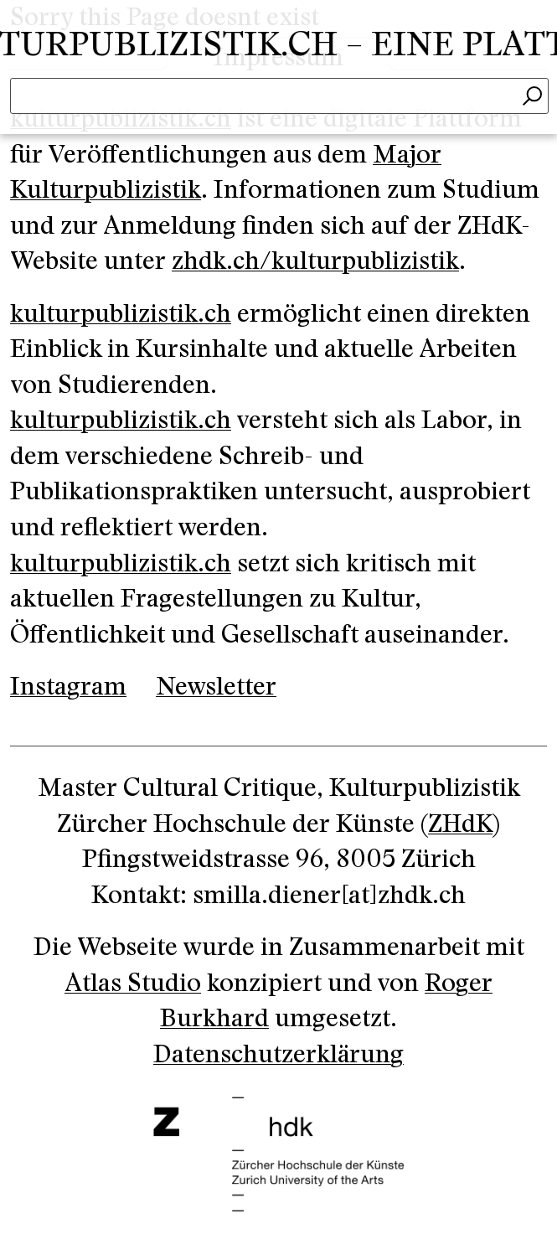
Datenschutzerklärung (278, 1054)
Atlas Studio (132, 983)
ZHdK (460, 824)
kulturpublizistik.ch (120, 314)
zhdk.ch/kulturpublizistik (315, 261)
